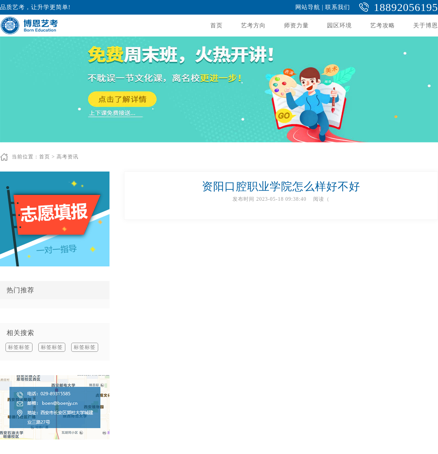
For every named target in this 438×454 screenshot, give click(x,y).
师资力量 (296, 25)
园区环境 (339, 25)
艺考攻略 (382, 25)
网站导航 (307, 7)
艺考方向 (253, 25)
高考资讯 (67, 156)
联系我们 (337, 7)
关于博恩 (425, 25)
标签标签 (19, 347)
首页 (216, 25)
